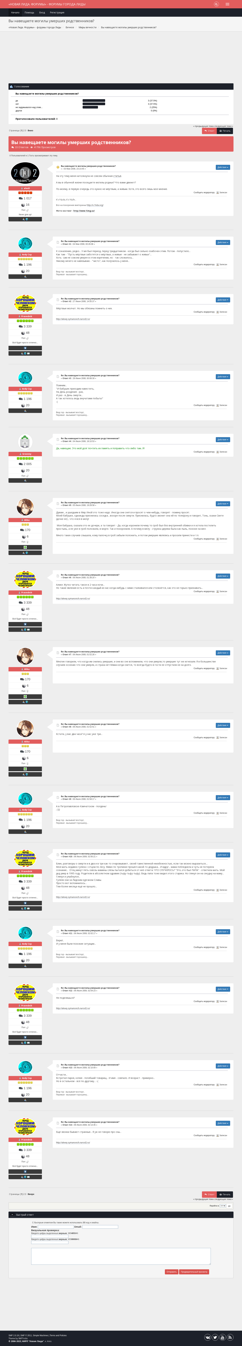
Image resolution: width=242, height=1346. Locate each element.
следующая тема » (223, 126)
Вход (42, 12)
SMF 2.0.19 (14, 1335)
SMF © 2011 (26, 1335)
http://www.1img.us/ (84, 210)
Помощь (29, 12)
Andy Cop (27, 254)
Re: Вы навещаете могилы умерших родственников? (90, 241)
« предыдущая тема (203, 126)
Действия (223, 167)
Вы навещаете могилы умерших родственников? (88, 166)
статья (117, 175)
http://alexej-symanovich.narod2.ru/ (73, 319)
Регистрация (57, 12)
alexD (27, 188)
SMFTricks (23, 1338)
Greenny (26, 454)
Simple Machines (40, 1335)
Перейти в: (214, 1206)
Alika (27, 520)
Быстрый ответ (25, 1214)
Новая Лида (36, 1341)
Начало (15, 12)
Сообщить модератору (204, 192)
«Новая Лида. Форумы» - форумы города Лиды (47, 4)
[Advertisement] (121, 59)
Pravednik (26, 316)
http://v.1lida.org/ (95, 205)
